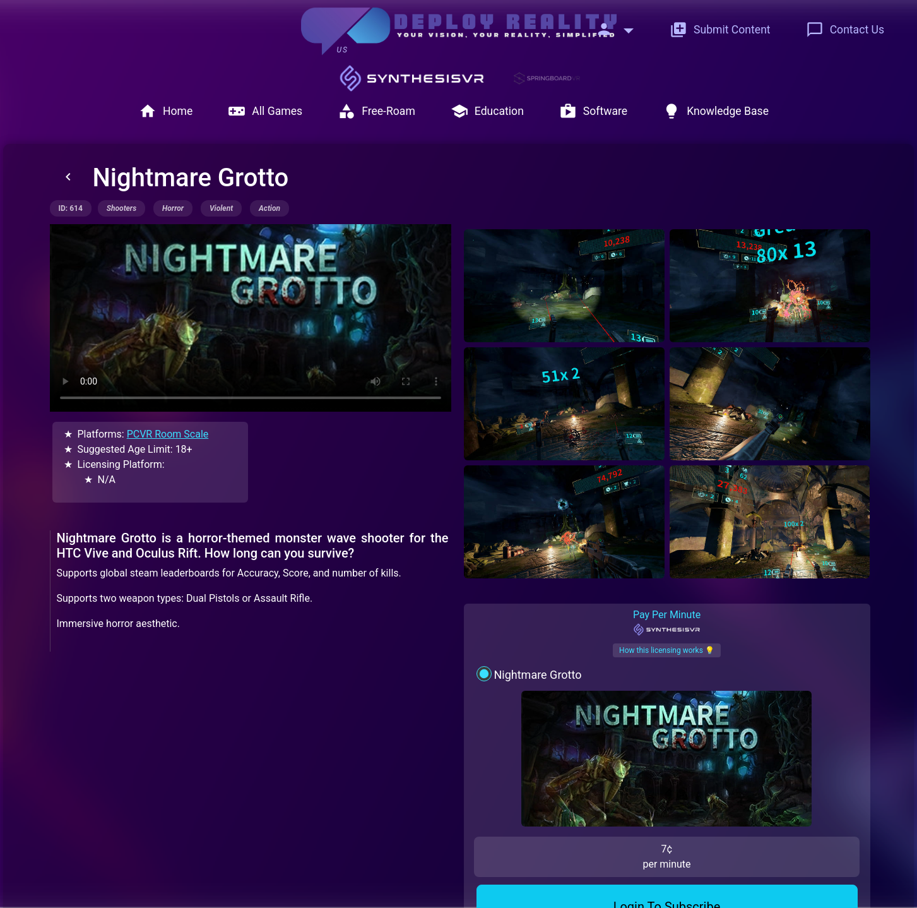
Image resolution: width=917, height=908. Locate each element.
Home (165, 111)
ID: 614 (71, 208)
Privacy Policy (371, 884)
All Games (265, 111)
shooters (121, 208)
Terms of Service (453, 884)
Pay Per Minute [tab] (666, 565)
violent (221, 208)
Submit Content (720, 30)
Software (593, 111)
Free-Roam (376, 111)
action (269, 208)
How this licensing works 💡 (666, 592)
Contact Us (845, 30)
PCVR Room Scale (168, 434)
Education (487, 111)
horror (173, 208)
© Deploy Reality (540, 884)
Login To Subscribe (667, 750)
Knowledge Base (716, 111)
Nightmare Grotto (537, 617)
